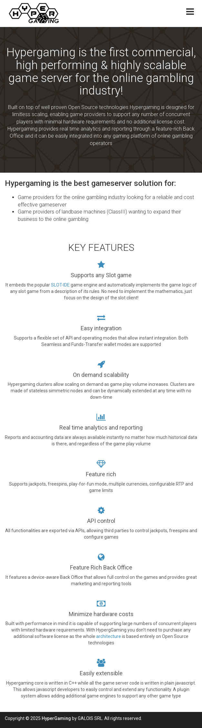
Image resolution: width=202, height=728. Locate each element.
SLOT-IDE (60, 284)
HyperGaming (56, 718)
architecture (109, 636)
